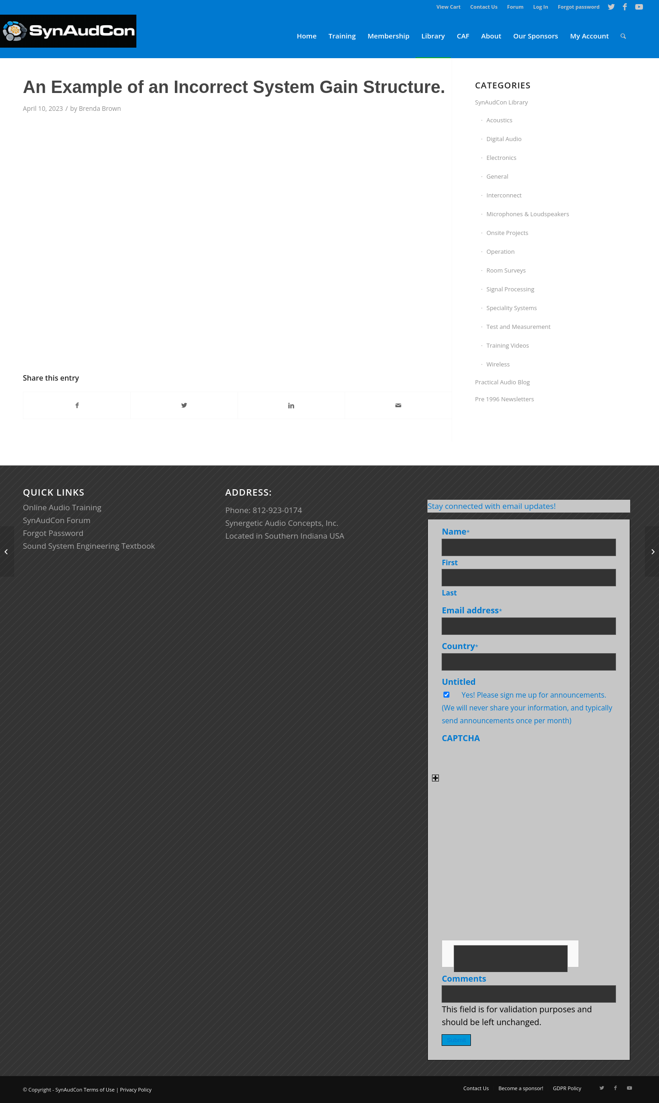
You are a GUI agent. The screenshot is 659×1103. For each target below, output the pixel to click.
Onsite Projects (507, 233)
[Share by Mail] (398, 405)
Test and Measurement (518, 326)
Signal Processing (510, 289)
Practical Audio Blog (502, 382)
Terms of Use (99, 1089)
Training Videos (507, 345)
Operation (500, 251)
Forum (515, 6)
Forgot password (579, 6)
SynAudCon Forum (57, 520)
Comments (464, 978)
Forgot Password (53, 533)
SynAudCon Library (501, 102)
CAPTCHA (461, 737)
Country (460, 645)
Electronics (501, 157)
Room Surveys (506, 270)
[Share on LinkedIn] (291, 405)
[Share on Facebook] (76, 405)
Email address (472, 610)
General (497, 176)
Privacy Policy (135, 1089)
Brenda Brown (100, 108)
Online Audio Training (62, 507)
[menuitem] (449, 7)
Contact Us (484, 6)
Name (456, 531)
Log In (540, 6)
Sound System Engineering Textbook (89, 546)
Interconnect (504, 195)
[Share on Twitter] (184, 405)
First (450, 562)
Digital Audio (504, 139)
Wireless (498, 364)
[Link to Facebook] (625, 7)
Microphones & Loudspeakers (527, 214)
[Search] (623, 36)
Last (449, 593)
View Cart (449, 6)
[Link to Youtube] (639, 7)
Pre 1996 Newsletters (504, 399)
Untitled (458, 681)
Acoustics (499, 120)
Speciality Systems (511, 308)
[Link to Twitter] (611, 7)
